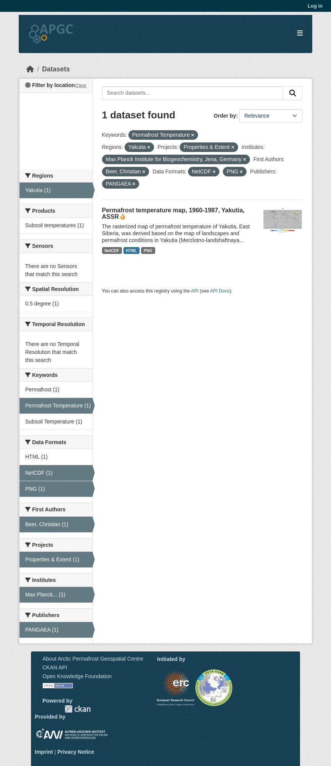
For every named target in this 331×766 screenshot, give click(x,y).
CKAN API (54, 667)
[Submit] (293, 93)
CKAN (78, 709)
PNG (148, 250)
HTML (131, 250)
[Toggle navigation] (300, 33)
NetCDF (111, 250)
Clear (80, 85)
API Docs (219, 291)
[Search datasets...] (193, 93)
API (195, 291)
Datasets (56, 69)
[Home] (30, 69)
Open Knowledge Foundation (77, 676)
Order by (225, 116)
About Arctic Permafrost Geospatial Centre (92, 659)
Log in (315, 6)
